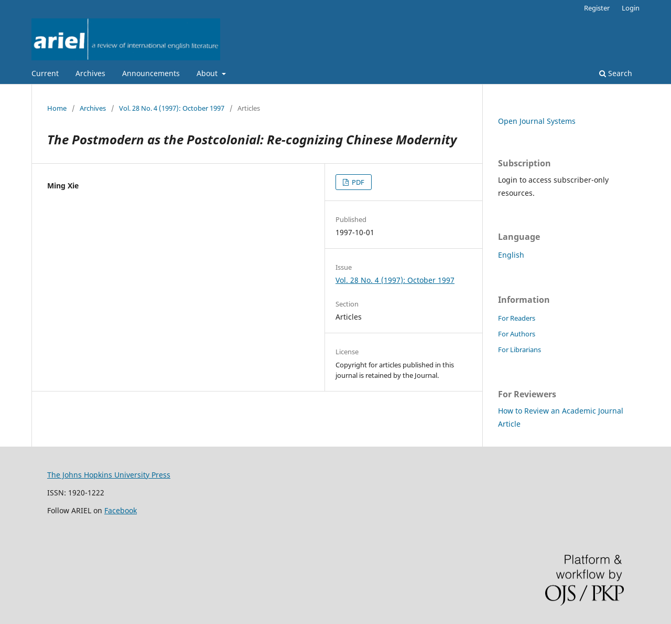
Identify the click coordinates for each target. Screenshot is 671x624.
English (511, 255)
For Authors (516, 334)
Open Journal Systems (537, 121)
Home (57, 108)
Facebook (120, 510)
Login (631, 8)
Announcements (151, 73)
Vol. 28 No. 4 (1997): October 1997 (171, 108)
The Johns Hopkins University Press (108, 475)
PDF (357, 182)
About (208, 73)
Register (597, 8)
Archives (90, 73)
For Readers (516, 318)
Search (615, 73)
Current (45, 73)
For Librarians (519, 349)
